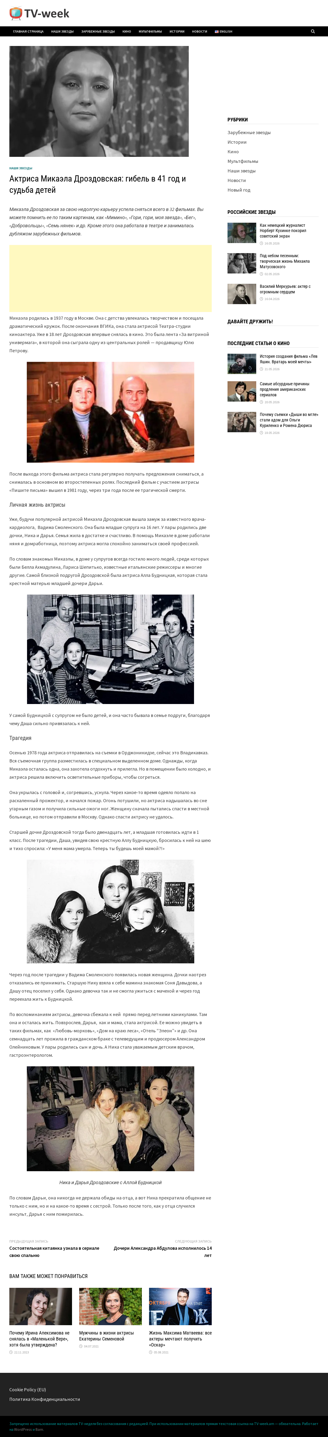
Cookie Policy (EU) (27, 1389)
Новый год (239, 190)
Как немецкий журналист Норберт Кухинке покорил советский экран (283, 231)
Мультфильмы (150, 31)
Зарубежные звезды (98, 31)
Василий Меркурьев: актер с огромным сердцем (285, 289)
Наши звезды (62, 31)
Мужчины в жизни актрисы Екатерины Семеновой (106, 1336)
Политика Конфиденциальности (44, 1399)
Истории (177, 31)
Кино (126, 31)
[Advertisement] (110, 278)
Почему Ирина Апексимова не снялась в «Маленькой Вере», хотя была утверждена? (39, 1339)
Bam (39, 1429)
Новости (199, 31)
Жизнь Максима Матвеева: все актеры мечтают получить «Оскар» (180, 1339)
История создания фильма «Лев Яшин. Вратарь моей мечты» (288, 359)
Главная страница (28, 31)
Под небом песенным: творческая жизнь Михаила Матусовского (285, 261)
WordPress (23, 1429)
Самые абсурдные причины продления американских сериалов (284, 389)
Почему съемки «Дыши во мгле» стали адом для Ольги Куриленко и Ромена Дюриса (289, 420)
